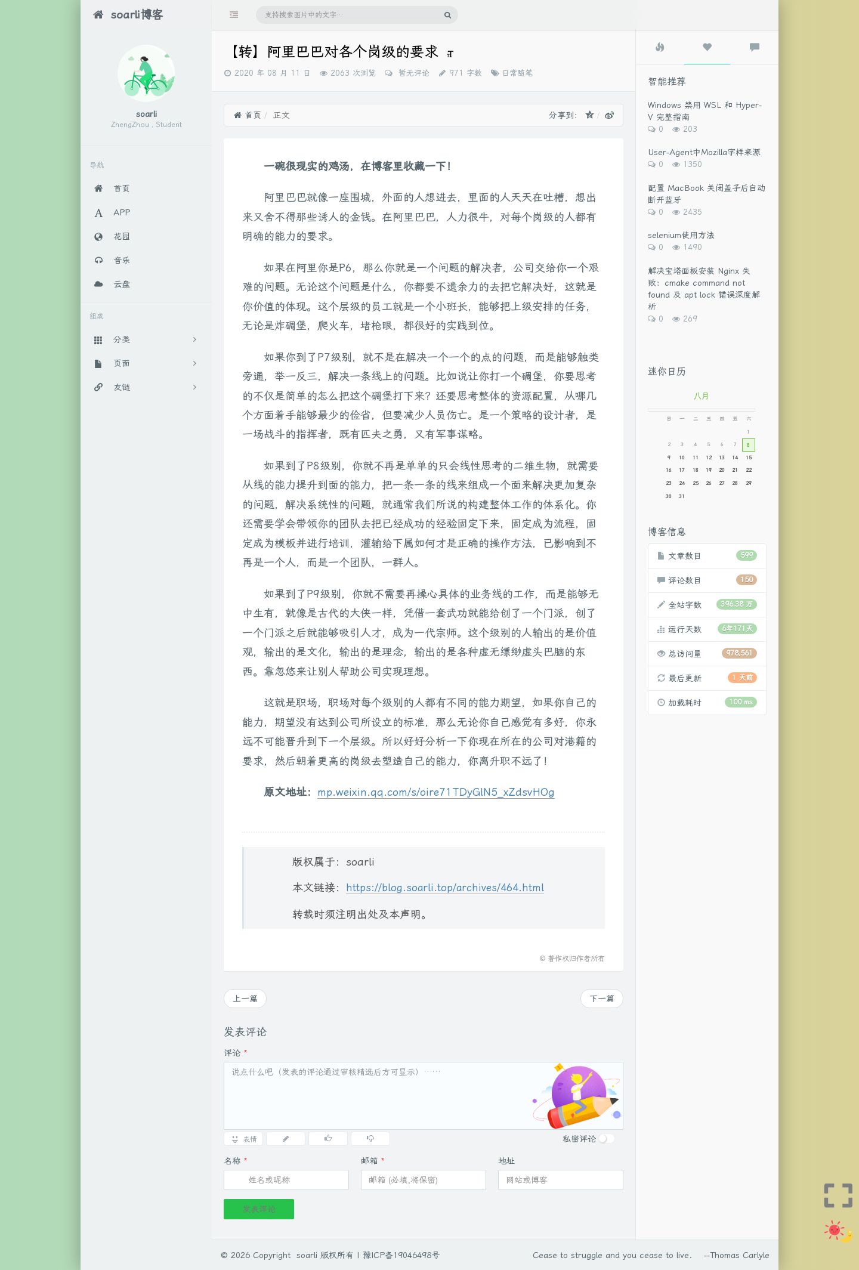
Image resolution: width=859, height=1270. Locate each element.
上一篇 (245, 998)
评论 (236, 1053)
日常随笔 (517, 73)
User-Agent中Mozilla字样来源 (704, 152)
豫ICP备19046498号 (401, 1255)
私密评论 (579, 1139)
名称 (236, 1161)
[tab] (660, 47)
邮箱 (373, 1161)
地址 (506, 1161)
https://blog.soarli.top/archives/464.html (445, 888)
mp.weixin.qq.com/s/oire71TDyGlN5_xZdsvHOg (436, 792)
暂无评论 (412, 73)
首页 (247, 115)
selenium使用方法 (681, 235)
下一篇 (601, 998)
